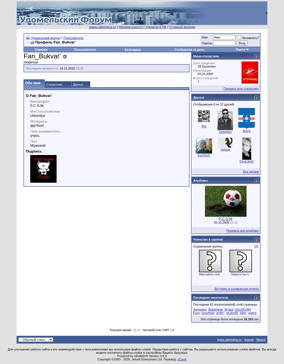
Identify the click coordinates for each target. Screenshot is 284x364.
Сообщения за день (189, 49)
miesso (225, 149)
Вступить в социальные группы (237, 288)
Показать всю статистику (241, 88)
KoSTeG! (204, 155)
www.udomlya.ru (102, 27)
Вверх (260, 339)
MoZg (246, 131)
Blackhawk (215, 309)
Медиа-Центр (131, 27)
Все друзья (251, 171)
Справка (41, 49)
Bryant (229, 309)
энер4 (252, 312)
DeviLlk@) (247, 161)
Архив (248, 339)
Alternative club (209, 274)
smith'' (220, 312)
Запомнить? (248, 38)
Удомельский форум (45, 38)
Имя (204, 37)
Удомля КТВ (155, 27)
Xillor (243, 312)
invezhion (208, 312)
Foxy (196, 312)
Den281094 (243, 309)
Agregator (200, 309)
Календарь (133, 49)
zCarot (182, 359)
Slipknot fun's (240, 274)
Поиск (240, 49)
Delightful (225, 131)
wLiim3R (232, 312)
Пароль (207, 43)
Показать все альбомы (242, 230)
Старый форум (182, 27)
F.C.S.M (225, 219)
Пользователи (73, 38)
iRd (204, 126)
